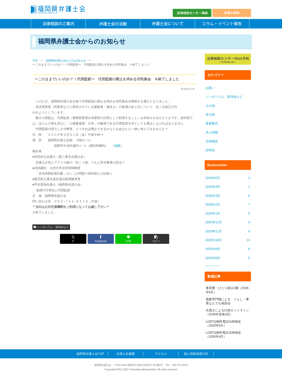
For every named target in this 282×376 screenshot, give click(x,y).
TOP (35, 60)
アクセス (161, 353)
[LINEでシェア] (128, 239)
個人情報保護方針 (196, 353)
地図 (117, 145)
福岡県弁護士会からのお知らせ (66, 60)
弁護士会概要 (125, 353)
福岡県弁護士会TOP (90, 353)
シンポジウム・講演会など (51, 227)
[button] (156, 239)
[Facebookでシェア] (101, 239)
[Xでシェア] (73, 239)
